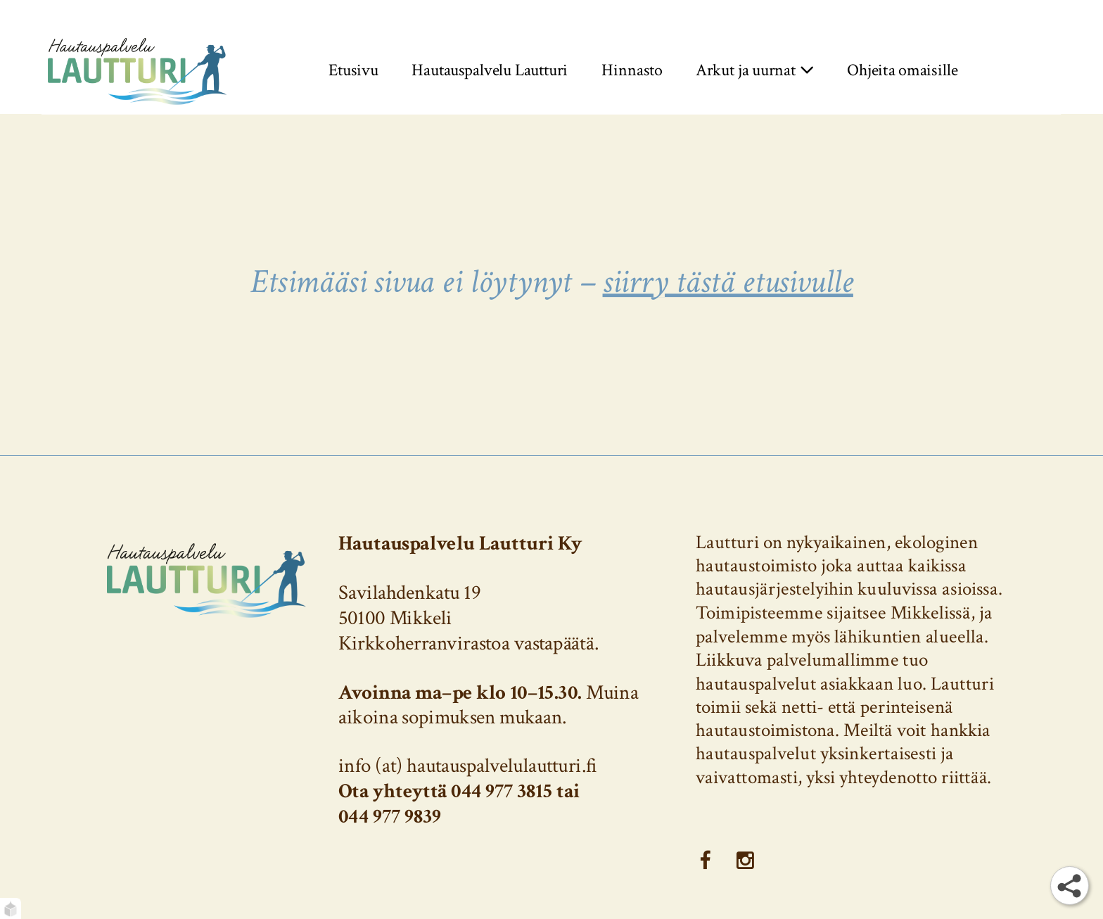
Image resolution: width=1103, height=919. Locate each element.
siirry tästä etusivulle (727, 281)
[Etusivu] (138, 70)
